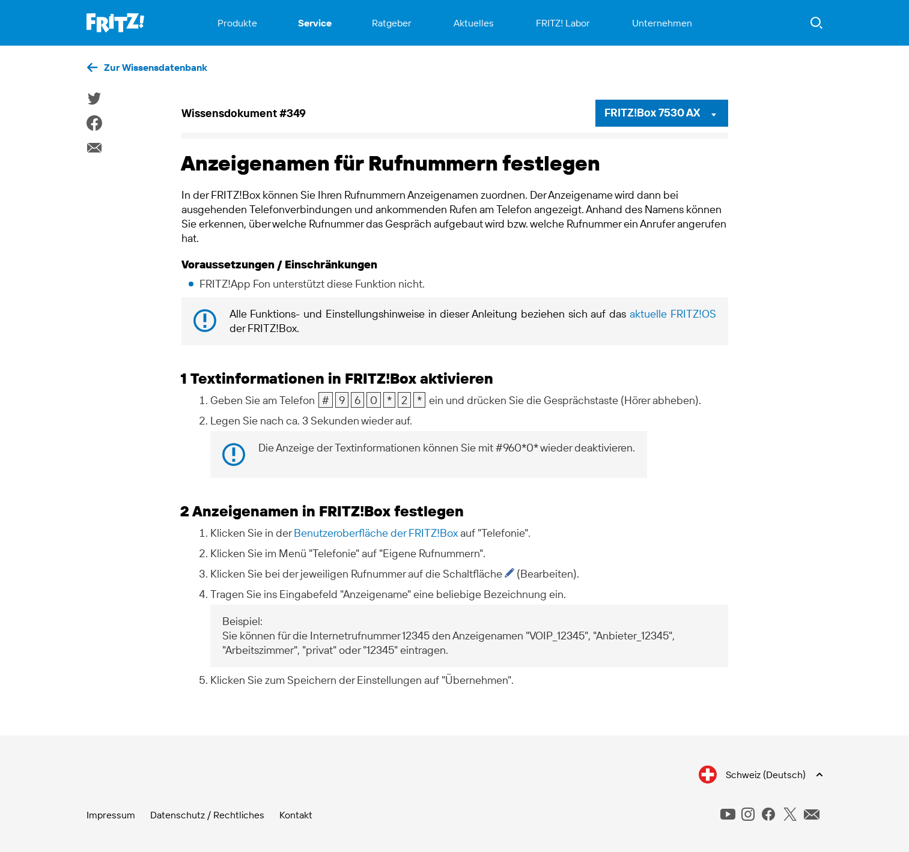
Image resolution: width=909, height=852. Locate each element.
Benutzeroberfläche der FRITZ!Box (376, 533)
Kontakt (295, 815)
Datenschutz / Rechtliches (207, 815)
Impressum (111, 815)
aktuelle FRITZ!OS (673, 314)
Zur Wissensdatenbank (155, 67)
